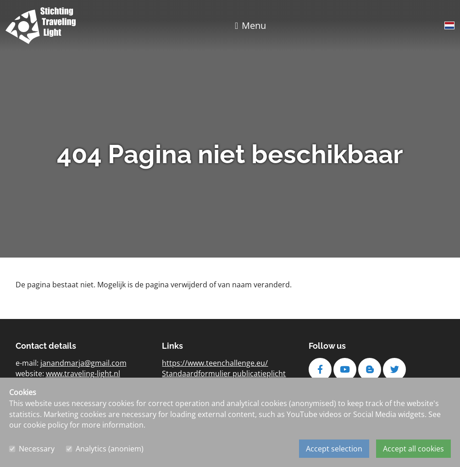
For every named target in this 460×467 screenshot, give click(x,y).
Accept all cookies (413, 449)
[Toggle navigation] (250, 25)
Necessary (37, 449)
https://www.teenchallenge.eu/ (215, 363)
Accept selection (334, 449)
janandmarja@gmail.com (83, 363)
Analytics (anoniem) (110, 449)
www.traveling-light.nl (83, 373)
